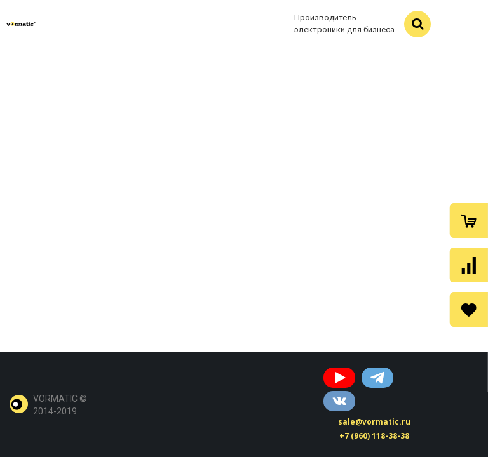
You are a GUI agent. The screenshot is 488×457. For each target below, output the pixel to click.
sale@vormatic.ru (374, 421)
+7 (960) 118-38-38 (374, 435)
